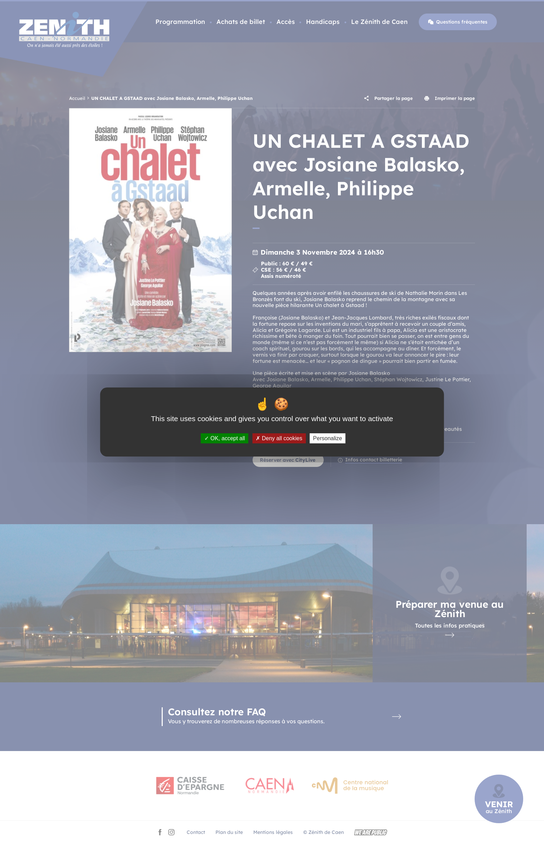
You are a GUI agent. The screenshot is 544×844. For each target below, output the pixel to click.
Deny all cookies (279, 438)
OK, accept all (224, 438)
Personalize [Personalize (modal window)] (327, 438)
